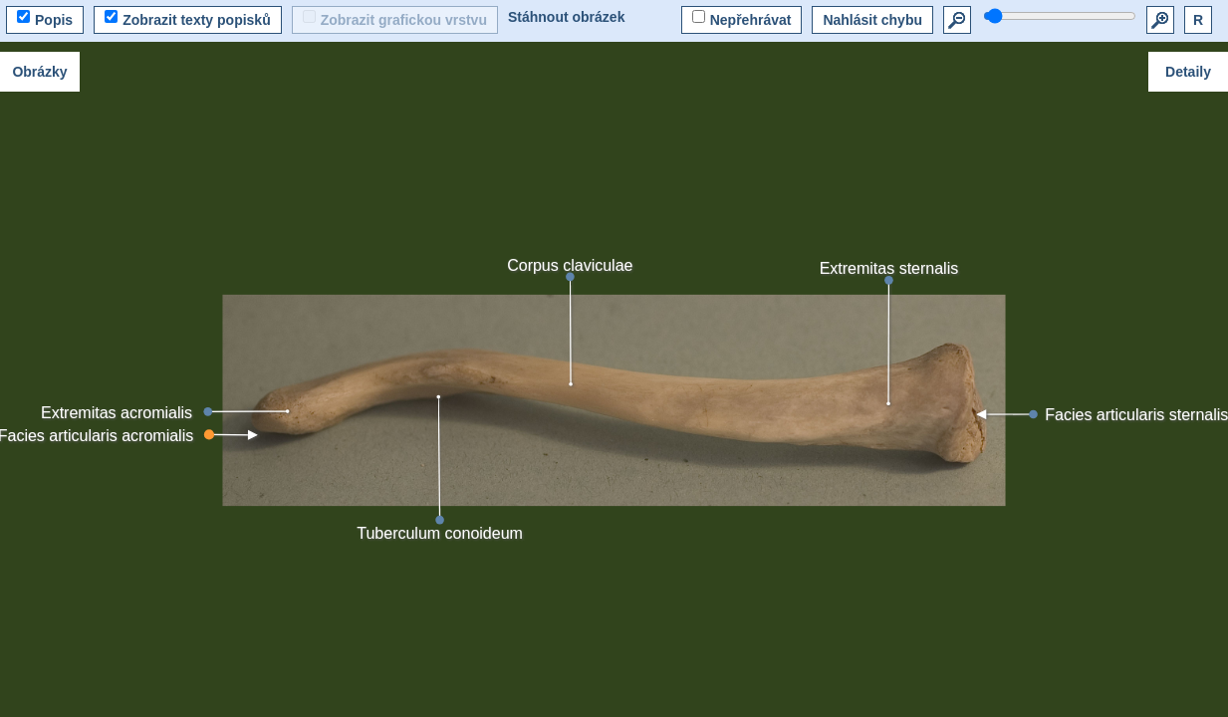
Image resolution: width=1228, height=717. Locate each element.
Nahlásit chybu (872, 20)
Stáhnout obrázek (566, 17)
